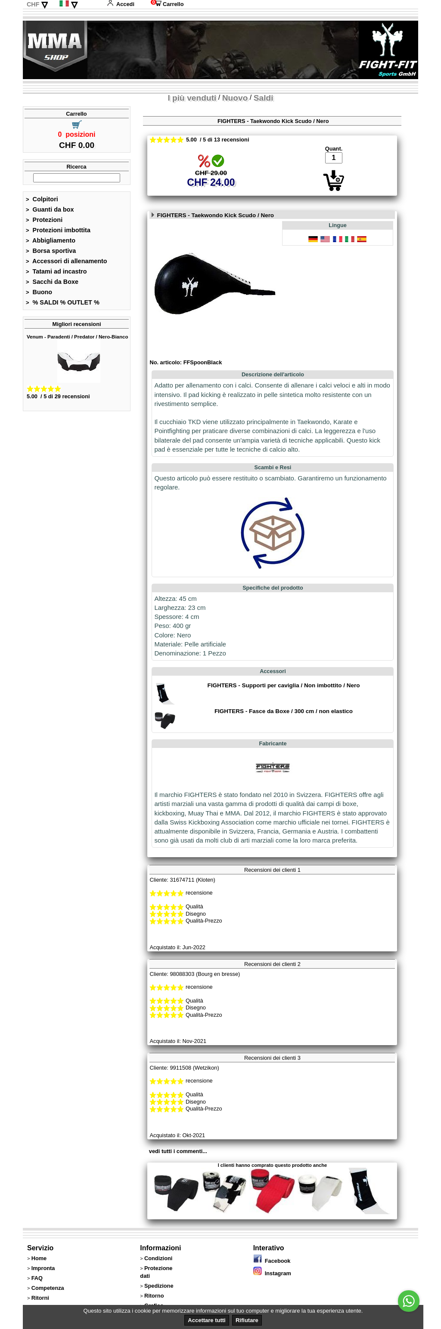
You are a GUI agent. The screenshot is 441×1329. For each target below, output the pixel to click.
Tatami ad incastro (56, 271)
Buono (39, 292)
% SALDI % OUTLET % (62, 302)
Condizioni (158, 1258)
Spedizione (159, 1286)
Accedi (120, 4)
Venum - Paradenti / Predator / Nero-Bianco (77, 336)
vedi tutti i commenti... (178, 1151)
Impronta (43, 1268)
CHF (33, 4)
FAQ (37, 1278)
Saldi (263, 97)
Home (39, 1258)
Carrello (167, 4)
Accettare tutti (206, 1320)
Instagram (272, 1273)
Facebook (272, 1261)
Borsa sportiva (51, 250)
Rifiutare (247, 1320)
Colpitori (42, 199)
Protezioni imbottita (58, 230)
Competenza (47, 1288)
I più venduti (192, 97)
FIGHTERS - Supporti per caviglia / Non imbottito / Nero (283, 685)
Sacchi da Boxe (52, 281)
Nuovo (235, 97)
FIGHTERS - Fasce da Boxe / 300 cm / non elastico (283, 711)
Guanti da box (50, 209)
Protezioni (44, 219)
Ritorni (40, 1298)
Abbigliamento (50, 240)
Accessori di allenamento (66, 261)
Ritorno (154, 1295)
